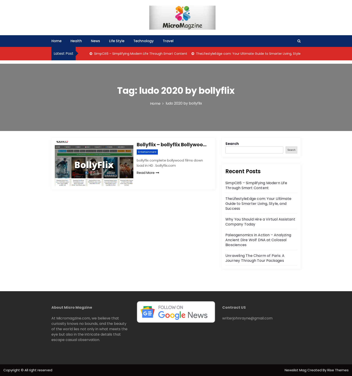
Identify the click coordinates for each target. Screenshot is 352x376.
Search (232, 143)
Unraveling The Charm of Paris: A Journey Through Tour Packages (254, 258)
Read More (148, 172)
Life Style (116, 41)
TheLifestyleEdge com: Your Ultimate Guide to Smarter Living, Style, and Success (258, 53)
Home (56, 41)
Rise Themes (338, 370)
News (95, 41)
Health (76, 41)
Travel (168, 41)
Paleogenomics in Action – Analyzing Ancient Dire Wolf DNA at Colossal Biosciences (258, 239)
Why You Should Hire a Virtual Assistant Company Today (260, 222)
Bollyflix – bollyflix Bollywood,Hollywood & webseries (173, 144)
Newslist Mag (296, 370)
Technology (143, 41)
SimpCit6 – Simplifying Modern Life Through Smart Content (140, 53)
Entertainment (147, 152)
